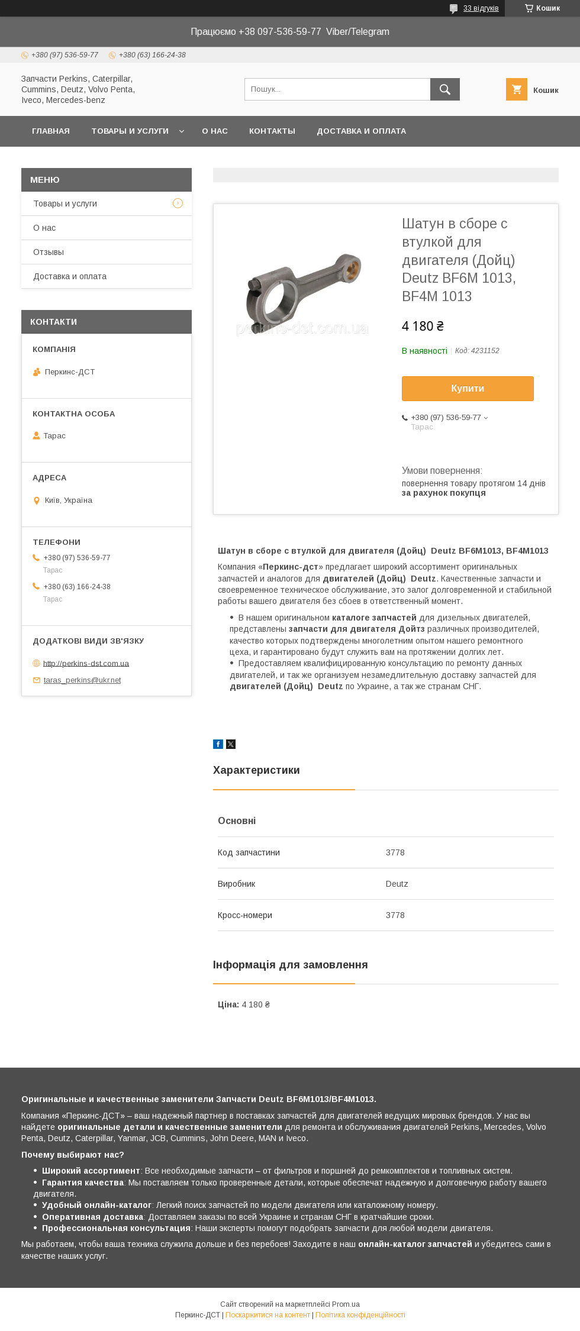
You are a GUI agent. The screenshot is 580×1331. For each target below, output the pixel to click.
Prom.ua (346, 1304)
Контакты (272, 131)
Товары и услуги (130, 131)
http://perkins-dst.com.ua (86, 662)
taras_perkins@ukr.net (82, 680)
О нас (215, 131)
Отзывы (48, 252)
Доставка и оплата (361, 131)
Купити (468, 388)
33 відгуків (481, 8)
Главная (51, 131)
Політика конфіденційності (360, 1315)
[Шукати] (445, 89)
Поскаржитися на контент (267, 1315)
